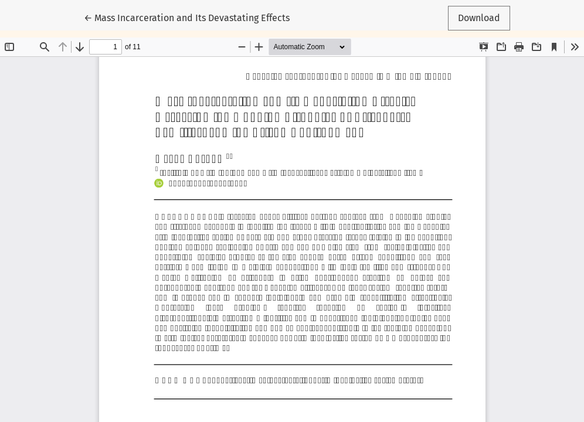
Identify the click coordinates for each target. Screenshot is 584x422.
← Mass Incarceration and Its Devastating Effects (187, 17)
